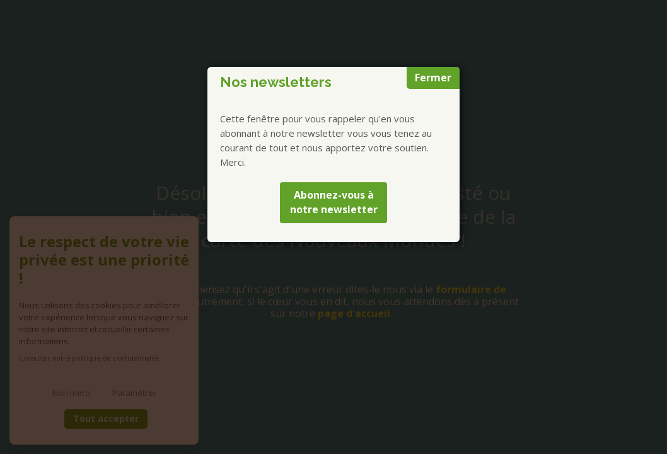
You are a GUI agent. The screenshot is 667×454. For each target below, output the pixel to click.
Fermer (433, 77)
